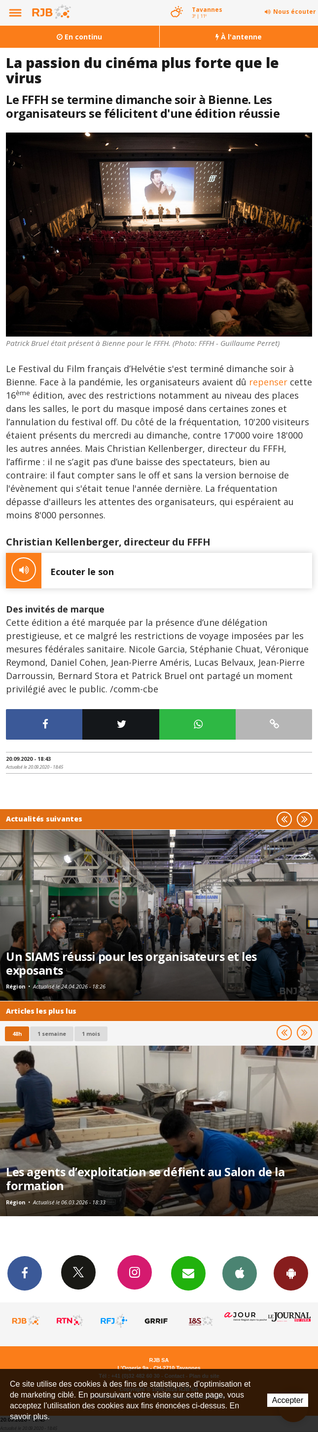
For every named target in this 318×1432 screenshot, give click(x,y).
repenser (267, 382)
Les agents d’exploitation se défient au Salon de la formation (145, 1178)
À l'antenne (238, 36)
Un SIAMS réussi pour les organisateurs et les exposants (131, 963)
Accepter (287, 1400)
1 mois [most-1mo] (91, 1033)
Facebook (24, 1273)
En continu (79, 36)
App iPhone (239, 1273)
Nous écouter (294, 11)
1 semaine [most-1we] (51, 1033)
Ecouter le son (60, 570)
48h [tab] (17, 1033)
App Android (291, 1273)
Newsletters (188, 1273)
